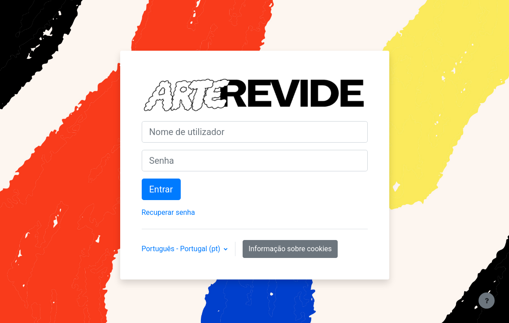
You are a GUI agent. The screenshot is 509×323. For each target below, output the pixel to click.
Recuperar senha (168, 212)
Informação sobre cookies (290, 248)
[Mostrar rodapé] (487, 300)
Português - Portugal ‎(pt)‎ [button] (182, 248)
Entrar (161, 189)
